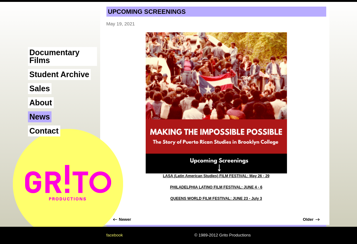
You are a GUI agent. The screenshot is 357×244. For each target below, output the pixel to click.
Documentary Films (55, 56)
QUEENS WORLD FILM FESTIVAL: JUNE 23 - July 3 (216, 198)
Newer (125, 219)
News (40, 116)
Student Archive (59, 74)
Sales (40, 88)
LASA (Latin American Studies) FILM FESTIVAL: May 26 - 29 (216, 176)
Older (308, 219)
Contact (44, 130)
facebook (114, 235)
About (41, 102)
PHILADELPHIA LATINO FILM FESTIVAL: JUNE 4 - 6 (216, 187)
